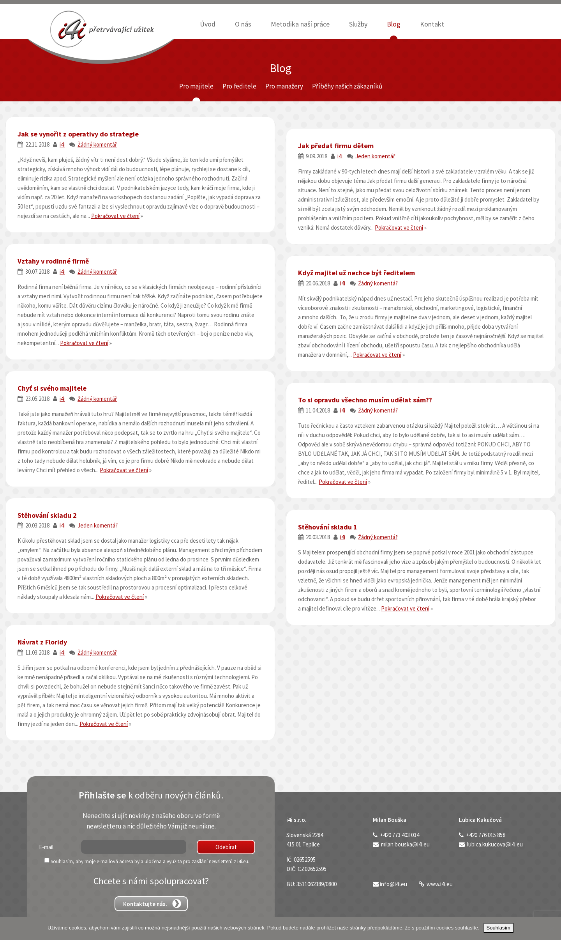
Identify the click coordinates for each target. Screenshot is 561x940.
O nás (243, 23)
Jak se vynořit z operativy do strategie (78, 133)
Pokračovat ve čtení (115, 216)
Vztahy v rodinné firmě (53, 261)
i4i (62, 144)
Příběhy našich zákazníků (347, 86)
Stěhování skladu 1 (327, 526)
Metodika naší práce (300, 23)
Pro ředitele (239, 86)
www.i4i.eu (440, 884)
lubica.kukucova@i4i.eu (495, 844)
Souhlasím (498, 928)
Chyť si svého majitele (52, 388)
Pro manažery (284, 86)
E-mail (46, 847)
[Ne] (551, 929)
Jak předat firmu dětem (336, 145)
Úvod (207, 23)
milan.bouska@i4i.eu (405, 844)
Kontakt (432, 23)
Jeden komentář (375, 156)
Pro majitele (196, 86)
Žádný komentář (97, 144)
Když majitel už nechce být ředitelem (356, 272)
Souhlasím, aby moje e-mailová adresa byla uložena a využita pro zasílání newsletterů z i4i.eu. (144, 861)
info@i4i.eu (393, 884)
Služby (358, 23)
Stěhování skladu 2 (47, 515)
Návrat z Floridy (42, 641)
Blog (393, 23)
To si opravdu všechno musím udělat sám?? (365, 399)
